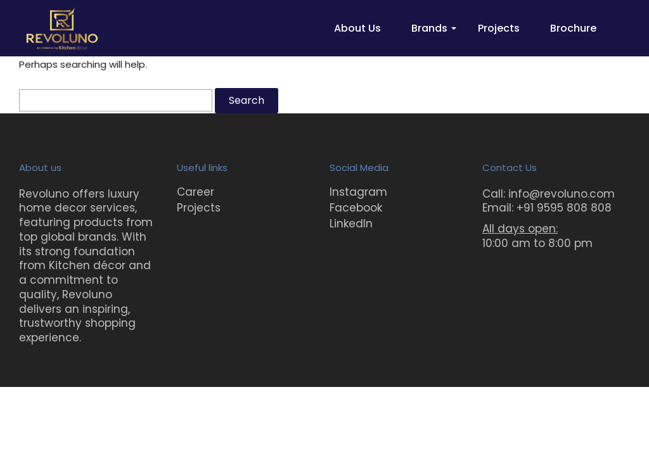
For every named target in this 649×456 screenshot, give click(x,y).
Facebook (356, 207)
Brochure (573, 28)
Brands (429, 28)
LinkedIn (351, 223)
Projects (499, 28)
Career (195, 192)
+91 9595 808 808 (564, 207)
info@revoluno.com (561, 193)
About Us (357, 28)
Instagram (358, 192)
